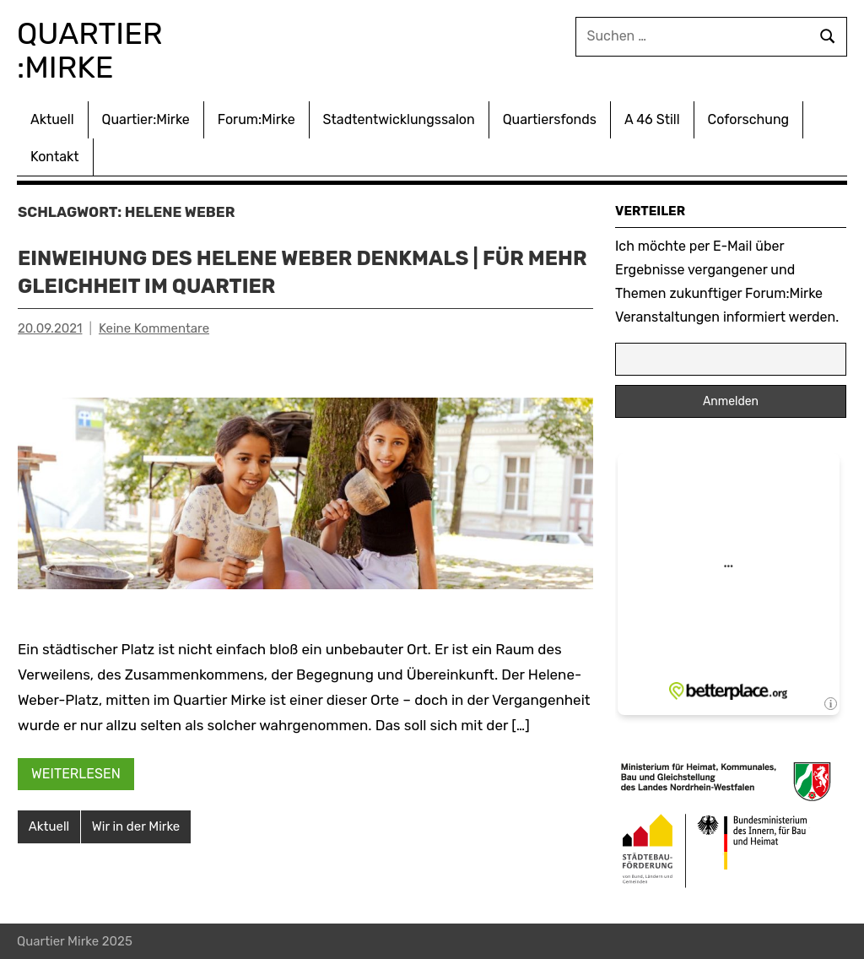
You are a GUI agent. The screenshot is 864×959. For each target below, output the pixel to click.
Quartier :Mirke (93, 50)
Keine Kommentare (154, 328)
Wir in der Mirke (136, 826)
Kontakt (54, 157)
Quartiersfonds (550, 119)
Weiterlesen (76, 774)
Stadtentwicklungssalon (399, 119)
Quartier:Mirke (146, 119)
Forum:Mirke (256, 119)
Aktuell (52, 119)
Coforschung (749, 119)
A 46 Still (652, 119)
